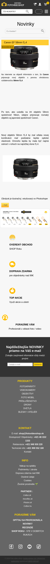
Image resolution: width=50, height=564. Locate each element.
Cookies (28, 480)
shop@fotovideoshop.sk (31, 433)
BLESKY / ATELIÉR (27, 412)
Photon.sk (27, 502)
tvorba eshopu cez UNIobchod (34, 558)
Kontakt (27, 452)
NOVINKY (28, 524)
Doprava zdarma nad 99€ (28, 473)
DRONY (28, 405)
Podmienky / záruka (27, 469)
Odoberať (38, 364)
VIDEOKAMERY (27, 390)
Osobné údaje (27, 477)
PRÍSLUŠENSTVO (28, 401)
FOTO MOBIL (27, 397)
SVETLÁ (27, 408)
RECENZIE (27, 527)
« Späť (5, 205)
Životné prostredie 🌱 (27, 484)
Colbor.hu (28, 506)
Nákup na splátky (27, 466)
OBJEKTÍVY (27, 394)
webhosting (15, 561)
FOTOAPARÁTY (28, 386)
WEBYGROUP (33, 561)
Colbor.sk (27, 495)
